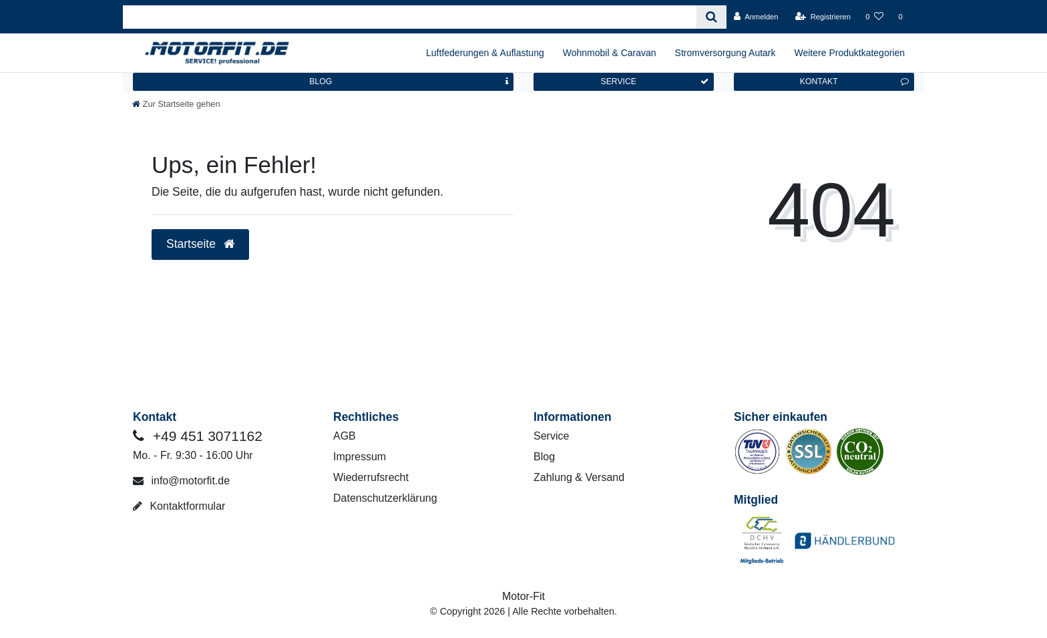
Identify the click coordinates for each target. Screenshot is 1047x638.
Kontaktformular (179, 506)
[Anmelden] (756, 16)
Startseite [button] (200, 244)
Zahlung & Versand (579, 477)
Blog (544, 456)
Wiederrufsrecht (371, 477)
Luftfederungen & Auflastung (485, 52)
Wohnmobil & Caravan (609, 52)
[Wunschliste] (874, 16)
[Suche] (711, 17)
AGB (344, 436)
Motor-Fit (523, 596)
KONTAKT (854, 81)
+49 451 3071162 (197, 436)
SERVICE (654, 81)
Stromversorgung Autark (725, 52)
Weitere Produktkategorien (850, 52)
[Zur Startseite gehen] (176, 104)
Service (551, 436)
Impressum (359, 456)
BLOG (408, 81)
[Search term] (409, 17)
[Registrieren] (823, 16)
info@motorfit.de (181, 480)
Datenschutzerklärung (385, 498)
